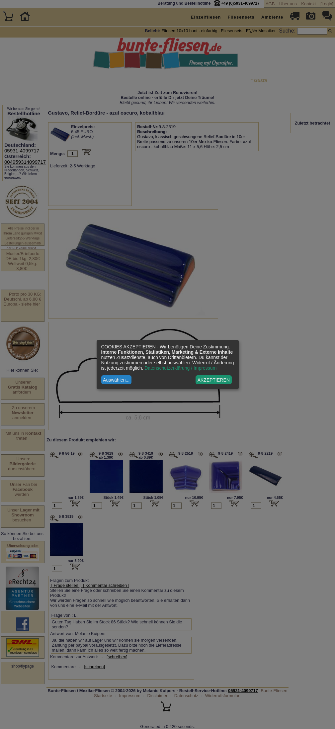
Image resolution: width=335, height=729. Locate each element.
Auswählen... (116, 380)
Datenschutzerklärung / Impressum (180, 368)
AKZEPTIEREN (214, 380)
